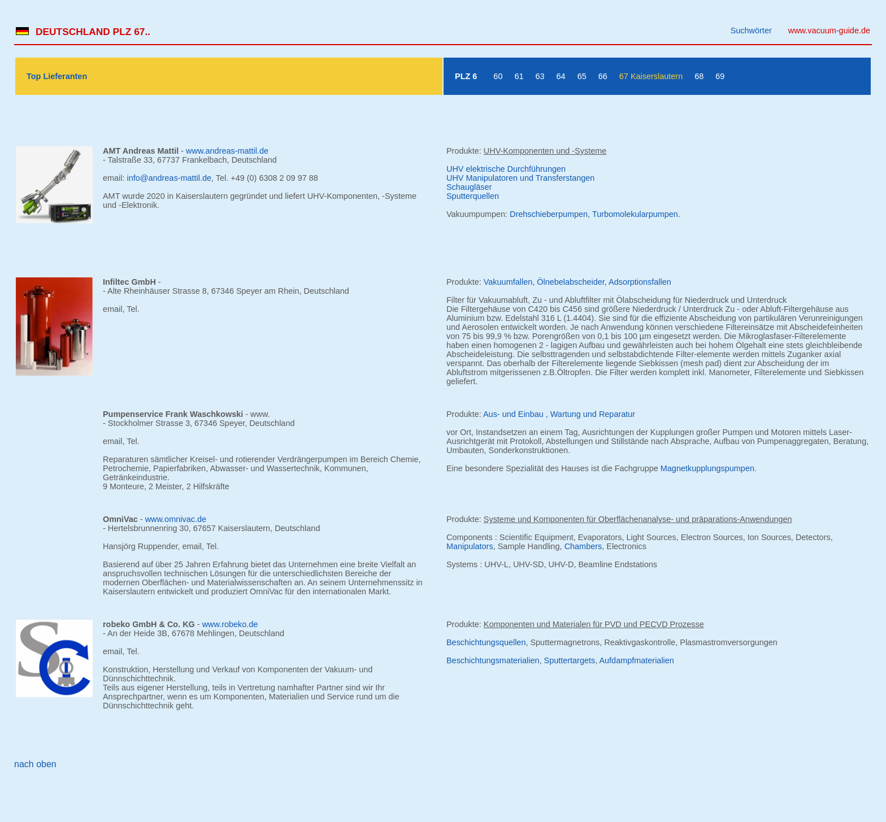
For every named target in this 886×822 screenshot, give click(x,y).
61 (518, 76)
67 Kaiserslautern (651, 76)
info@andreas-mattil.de (169, 177)
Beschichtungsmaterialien (493, 660)
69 (719, 76)
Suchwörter (751, 30)
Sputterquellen (472, 196)
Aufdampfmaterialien (636, 660)
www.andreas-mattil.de (227, 150)
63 (540, 76)
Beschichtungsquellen (485, 642)
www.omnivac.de (175, 519)
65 (582, 76)
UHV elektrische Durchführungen (506, 168)
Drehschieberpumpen (549, 214)
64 (561, 76)
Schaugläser (469, 187)
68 (698, 76)
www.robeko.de (230, 624)
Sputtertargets (570, 660)
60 (497, 76)
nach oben (35, 764)
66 (602, 76)
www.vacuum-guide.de (829, 30)
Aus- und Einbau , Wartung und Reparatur (559, 414)
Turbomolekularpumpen (635, 214)
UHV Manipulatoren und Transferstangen (520, 177)
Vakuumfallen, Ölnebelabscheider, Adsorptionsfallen (577, 281)
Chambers (583, 546)
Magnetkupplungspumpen (707, 468)
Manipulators (469, 546)
